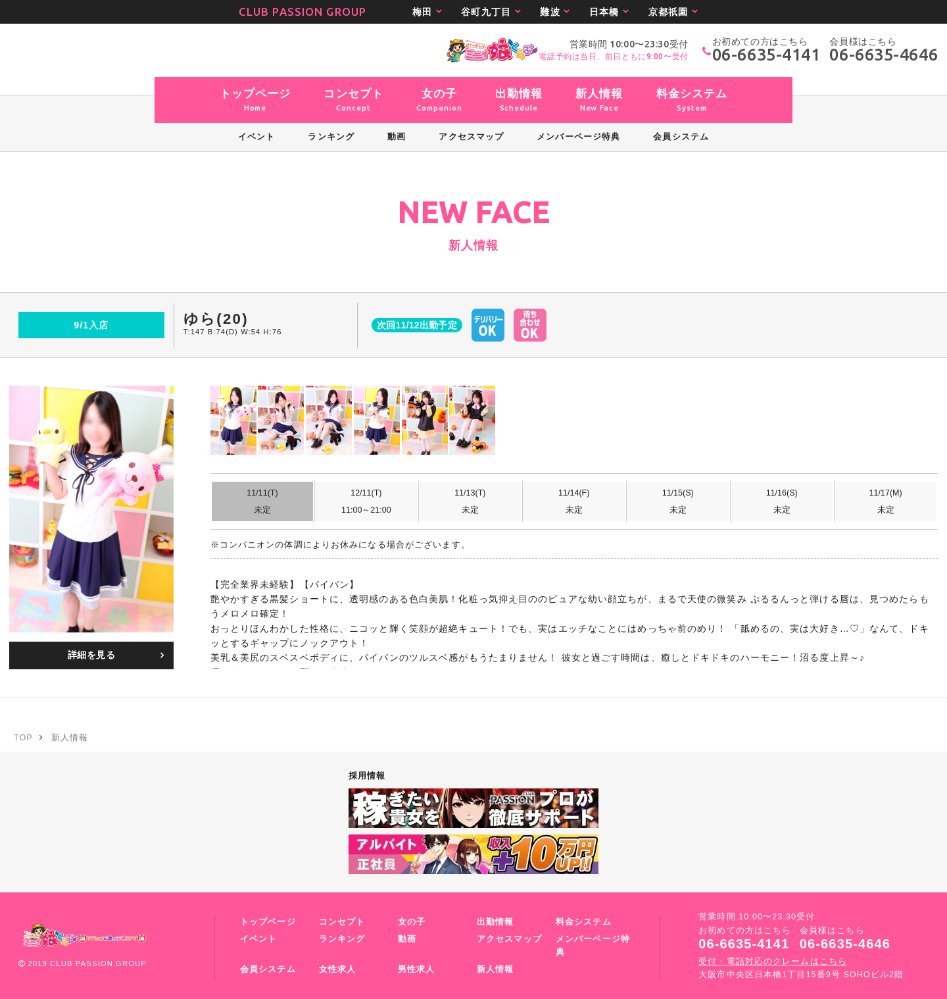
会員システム (268, 969)
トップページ (268, 922)
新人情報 (495, 969)
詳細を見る (92, 655)
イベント (258, 939)
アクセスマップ (509, 939)
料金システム (584, 922)
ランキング (342, 939)
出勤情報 (495, 922)
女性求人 (337, 969)
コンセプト (342, 922)
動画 (407, 939)
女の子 (411, 922)
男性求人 (416, 969)
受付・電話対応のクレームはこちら (772, 961)
